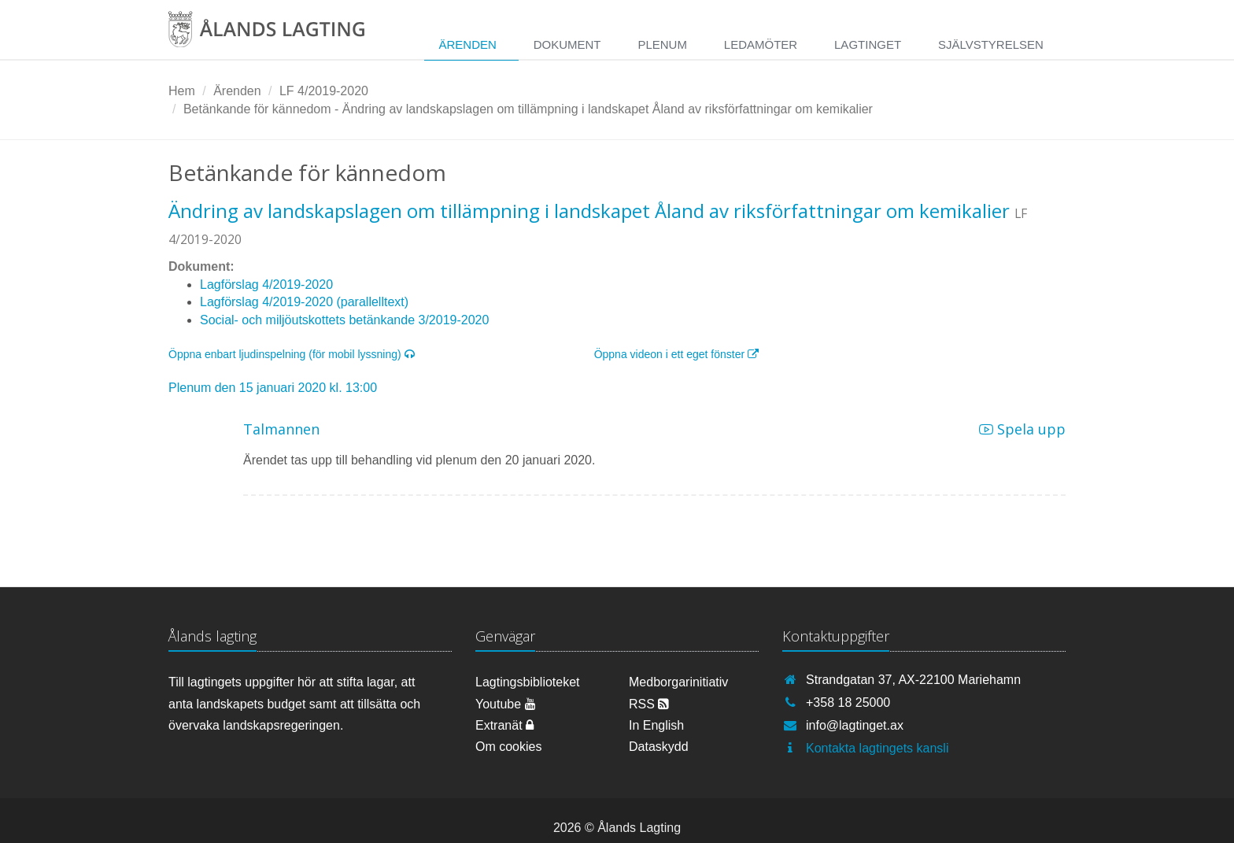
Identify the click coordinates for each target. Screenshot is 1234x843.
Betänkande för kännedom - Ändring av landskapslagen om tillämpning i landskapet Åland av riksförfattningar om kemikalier (528, 109)
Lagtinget (867, 44)
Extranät (504, 725)
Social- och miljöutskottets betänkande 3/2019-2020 (344, 320)
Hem (181, 91)
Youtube (505, 704)
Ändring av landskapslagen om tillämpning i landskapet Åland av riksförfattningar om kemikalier (589, 211)
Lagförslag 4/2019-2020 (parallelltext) (304, 302)
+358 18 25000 (848, 702)
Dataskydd (659, 746)
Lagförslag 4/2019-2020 (266, 284)
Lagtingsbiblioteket (527, 682)
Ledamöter (760, 44)
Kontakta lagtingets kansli (877, 748)
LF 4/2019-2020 (323, 91)
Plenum (662, 44)
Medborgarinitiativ (678, 682)
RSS (649, 704)
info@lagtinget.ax (854, 725)
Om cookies (508, 746)
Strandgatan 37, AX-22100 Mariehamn (913, 679)
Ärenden (467, 44)
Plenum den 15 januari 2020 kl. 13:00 (272, 387)
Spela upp (1022, 429)
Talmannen (281, 429)
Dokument (567, 44)
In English (656, 725)
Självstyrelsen (991, 44)
